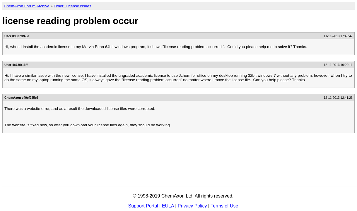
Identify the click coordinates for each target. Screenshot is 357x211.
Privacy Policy (192, 205)
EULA (168, 205)
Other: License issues (72, 6)
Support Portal (143, 205)
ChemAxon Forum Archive (26, 6)
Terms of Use (224, 205)
